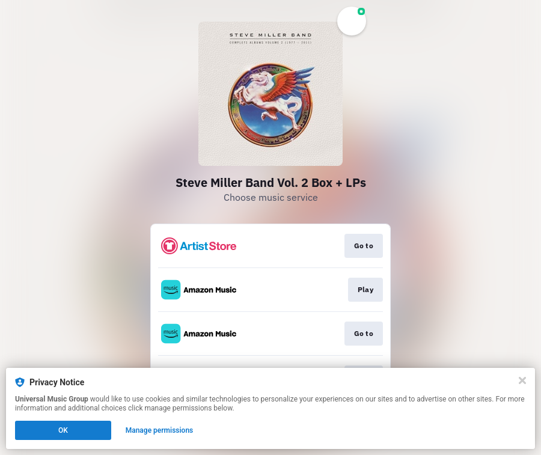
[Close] (522, 380)
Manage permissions (160, 430)
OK (63, 430)
